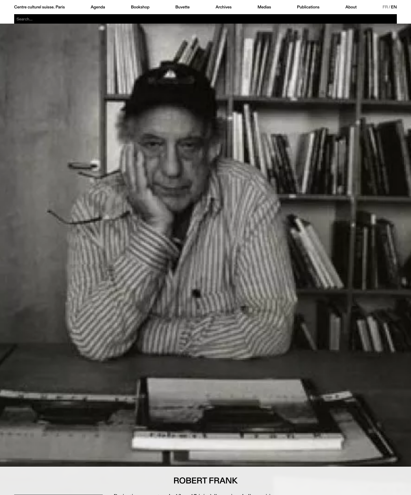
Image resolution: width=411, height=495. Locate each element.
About (351, 7)
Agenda (98, 7)
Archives (223, 7)
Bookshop (140, 7)
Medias (264, 7)
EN (394, 7)
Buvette (182, 7)
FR (385, 7)
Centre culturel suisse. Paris (39, 7)
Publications (308, 7)
